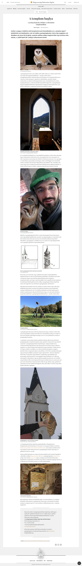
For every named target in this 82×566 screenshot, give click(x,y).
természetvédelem (33, 540)
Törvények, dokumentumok (15, 2)
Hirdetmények (69, 8)
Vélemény (75, 8)
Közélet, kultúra (57, 8)
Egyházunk (9, 8)
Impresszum (32, 560)
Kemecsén (33, 458)
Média (63, 8)
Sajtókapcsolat (76, 2)
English (8, 2)
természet (25, 540)
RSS (45, 560)
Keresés (69, 2)
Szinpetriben (56, 456)
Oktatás (28, 8)
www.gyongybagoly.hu (29, 526)
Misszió (14, 8)
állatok (48, 540)
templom (45, 540)
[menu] (2, 2)
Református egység (35, 8)
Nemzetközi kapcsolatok (46, 8)
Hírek (37, 11)
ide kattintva (51, 531)
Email (64, 2)
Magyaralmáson (35, 456)
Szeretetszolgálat (21, 8)
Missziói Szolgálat (42, 11)
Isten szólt (41, 6)
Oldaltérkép (49, 560)
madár (29, 540)
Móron (41, 456)
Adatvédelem (39, 560)
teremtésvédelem (40, 540)
